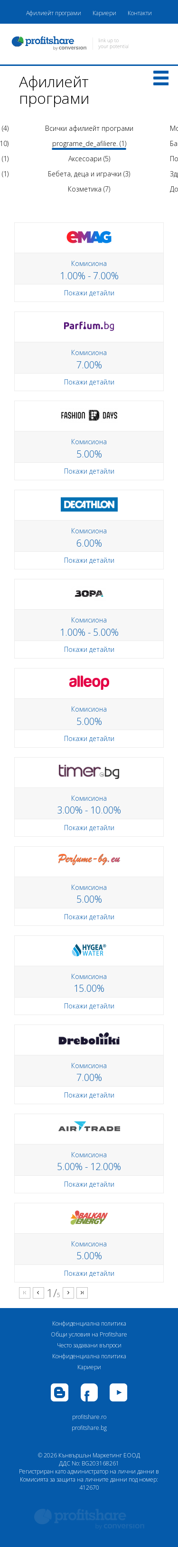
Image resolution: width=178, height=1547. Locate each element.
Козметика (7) (89, 188)
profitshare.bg (89, 1428)
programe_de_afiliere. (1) (89, 143)
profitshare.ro (89, 1417)
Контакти (140, 13)
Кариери (104, 13)
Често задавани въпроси (89, 1345)
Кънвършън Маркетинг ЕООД (99, 1455)
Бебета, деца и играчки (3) (89, 173)
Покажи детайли (89, 292)
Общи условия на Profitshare (89, 1334)
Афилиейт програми (53, 13)
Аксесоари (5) (89, 158)
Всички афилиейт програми (89, 128)
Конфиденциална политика (89, 1323)
